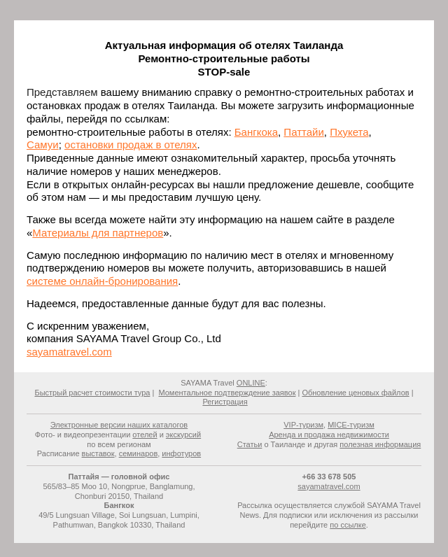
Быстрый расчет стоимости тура (92, 392)
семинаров (138, 453)
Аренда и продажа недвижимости (329, 434)
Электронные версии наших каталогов (119, 425)
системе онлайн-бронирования (102, 281)
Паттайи (303, 132)
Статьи (249, 444)
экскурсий (183, 434)
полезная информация (380, 444)
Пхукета (349, 132)
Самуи (43, 144)
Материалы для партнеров (97, 233)
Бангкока (256, 132)
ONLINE (251, 383)
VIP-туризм (303, 425)
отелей (144, 434)
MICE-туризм (351, 425)
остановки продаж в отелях (130, 144)
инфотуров (181, 453)
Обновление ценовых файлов (355, 392)
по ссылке (348, 525)
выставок (98, 453)
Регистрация (224, 401)
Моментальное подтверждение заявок (226, 392)
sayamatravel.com (69, 352)
